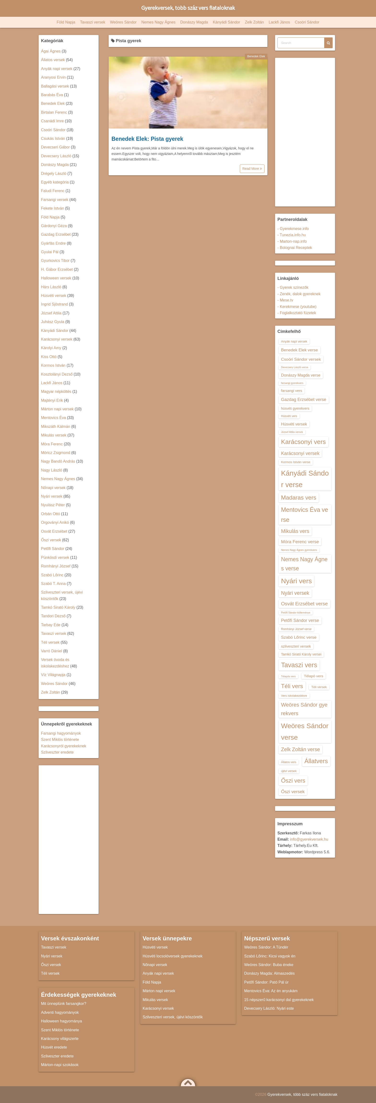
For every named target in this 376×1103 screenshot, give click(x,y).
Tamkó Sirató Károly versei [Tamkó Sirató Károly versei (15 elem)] (301, 654)
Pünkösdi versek (55, 557)
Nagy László (51, 470)
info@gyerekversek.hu (309, 839)
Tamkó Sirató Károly (58, 607)
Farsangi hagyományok (61, 733)
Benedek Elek (256, 56)
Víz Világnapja (53, 675)
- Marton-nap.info (292, 241)
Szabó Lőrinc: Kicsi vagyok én (269, 956)
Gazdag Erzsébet (56, 234)
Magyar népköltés (56, 391)
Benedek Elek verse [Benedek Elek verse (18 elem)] (299, 350)
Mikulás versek (53, 435)
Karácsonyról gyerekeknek (63, 746)
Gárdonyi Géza (54, 226)
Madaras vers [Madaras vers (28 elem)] (298, 497)
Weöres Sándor (123, 22)
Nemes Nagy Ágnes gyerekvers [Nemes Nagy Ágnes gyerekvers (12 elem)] (299, 550)
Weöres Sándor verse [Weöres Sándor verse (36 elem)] (305, 731)
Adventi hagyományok (60, 1012)
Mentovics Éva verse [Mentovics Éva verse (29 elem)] (304, 514)
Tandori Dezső (53, 616)
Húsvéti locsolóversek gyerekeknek (173, 956)
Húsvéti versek (53, 296)
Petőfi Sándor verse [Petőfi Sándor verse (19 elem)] (300, 620)
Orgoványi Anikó (55, 522)
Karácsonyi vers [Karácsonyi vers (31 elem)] (303, 441)
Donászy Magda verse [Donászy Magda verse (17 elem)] (300, 375)
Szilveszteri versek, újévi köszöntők (173, 1017)
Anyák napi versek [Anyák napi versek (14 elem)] (294, 341)
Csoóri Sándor (307, 22)
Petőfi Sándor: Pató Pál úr (266, 982)
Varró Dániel (51, 651)
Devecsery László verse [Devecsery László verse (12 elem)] (294, 367)
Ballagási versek (55, 86)
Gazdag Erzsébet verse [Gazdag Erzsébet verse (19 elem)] (303, 399)
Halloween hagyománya (61, 1021)
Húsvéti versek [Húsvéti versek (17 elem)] (294, 424)
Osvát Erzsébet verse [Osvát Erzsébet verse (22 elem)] (304, 603)
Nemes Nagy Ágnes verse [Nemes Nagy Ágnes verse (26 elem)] (304, 564)
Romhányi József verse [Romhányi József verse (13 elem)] (296, 629)
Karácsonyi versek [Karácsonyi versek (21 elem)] (300, 453)
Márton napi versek (57, 409)
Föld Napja (66, 22)
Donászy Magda (194, 22)
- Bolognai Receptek (294, 248)
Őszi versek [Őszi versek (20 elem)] (293, 791)
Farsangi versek (54, 200)
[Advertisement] (68, 840)
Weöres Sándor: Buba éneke (268, 965)
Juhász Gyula (52, 322)
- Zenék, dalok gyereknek (299, 294)
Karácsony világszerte (60, 1039)
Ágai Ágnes (51, 51)
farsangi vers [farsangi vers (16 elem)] (291, 391)
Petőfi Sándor (52, 549)
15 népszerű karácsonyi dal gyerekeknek (279, 1000)
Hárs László (51, 287)
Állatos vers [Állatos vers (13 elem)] (288, 762)
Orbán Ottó (50, 514)
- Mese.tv (285, 300)
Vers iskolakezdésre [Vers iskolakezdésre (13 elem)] (294, 695)
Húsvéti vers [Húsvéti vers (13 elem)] (289, 416)
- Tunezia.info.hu (291, 235)
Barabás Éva (52, 95)
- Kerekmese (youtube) (297, 307)
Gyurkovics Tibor (55, 261)
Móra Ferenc (52, 444)
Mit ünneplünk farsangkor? (63, 1004)
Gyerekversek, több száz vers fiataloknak (188, 8)
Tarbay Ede (50, 625)
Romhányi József (55, 566)
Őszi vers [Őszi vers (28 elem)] (293, 780)
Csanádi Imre (52, 121)
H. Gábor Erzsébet (57, 269)
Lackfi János (279, 22)
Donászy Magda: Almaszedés (269, 973)
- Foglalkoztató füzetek (296, 313)
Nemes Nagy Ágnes (158, 22)
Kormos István (53, 365)
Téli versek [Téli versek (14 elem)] (319, 687)
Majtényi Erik (52, 400)
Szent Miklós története (60, 739)
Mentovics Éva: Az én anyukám (270, 991)
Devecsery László (56, 156)
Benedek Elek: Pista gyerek (147, 139)
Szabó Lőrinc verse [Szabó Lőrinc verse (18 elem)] (299, 637)
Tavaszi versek (92, 22)
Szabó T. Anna (53, 584)
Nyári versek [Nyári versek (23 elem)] (295, 593)
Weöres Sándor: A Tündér (266, 947)
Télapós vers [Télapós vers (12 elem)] (288, 676)
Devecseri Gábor (55, 147)
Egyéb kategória (55, 182)
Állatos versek (53, 60)
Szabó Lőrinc (52, 575)
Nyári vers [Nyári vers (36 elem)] (296, 581)
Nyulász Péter (53, 505)
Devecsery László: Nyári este (269, 1008)
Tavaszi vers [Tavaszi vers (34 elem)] (299, 665)
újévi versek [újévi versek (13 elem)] (289, 771)
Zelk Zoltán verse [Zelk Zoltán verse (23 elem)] (300, 749)
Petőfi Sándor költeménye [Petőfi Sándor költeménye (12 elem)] (295, 612)
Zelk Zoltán (254, 22)
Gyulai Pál (50, 252)
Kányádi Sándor (226, 22)
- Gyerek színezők (292, 287)
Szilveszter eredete (57, 752)
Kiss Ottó (49, 357)
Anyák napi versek (56, 69)
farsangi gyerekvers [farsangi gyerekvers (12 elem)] (292, 383)
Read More (252, 169)
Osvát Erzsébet (54, 531)
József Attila (51, 313)
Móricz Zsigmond (55, 453)
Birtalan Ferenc (54, 112)
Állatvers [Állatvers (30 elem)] (316, 761)
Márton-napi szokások (60, 1065)
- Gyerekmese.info (293, 229)
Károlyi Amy (51, 348)
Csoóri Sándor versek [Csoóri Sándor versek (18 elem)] (301, 359)
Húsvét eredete (54, 1047)
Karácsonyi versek (56, 339)
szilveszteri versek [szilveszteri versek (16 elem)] (296, 646)
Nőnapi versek (53, 488)
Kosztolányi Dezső (57, 374)
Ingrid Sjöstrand (54, 304)
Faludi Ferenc (53, 191)
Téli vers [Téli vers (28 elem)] (292, 686)
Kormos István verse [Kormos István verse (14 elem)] (295, 462)
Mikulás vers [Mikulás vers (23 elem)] (295, 531)
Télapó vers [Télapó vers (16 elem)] (313, 676)
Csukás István (53, 138)
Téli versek (50, 642)
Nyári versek (51, 496)
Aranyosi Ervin (53, 77)
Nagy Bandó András (58, 461)
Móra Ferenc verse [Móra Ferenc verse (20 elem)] (300, 541)
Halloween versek (56, 278)
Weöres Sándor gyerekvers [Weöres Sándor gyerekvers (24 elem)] (304, 709)
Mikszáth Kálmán (55, 427)
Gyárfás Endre (53, 243)
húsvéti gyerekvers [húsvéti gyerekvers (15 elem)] (295, 408)
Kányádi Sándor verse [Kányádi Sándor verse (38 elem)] (305, 479)
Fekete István (52, 208)
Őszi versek (51, 540)
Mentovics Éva (53, 418)
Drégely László (53, 173)
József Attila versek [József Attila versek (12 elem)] (292, 432)
